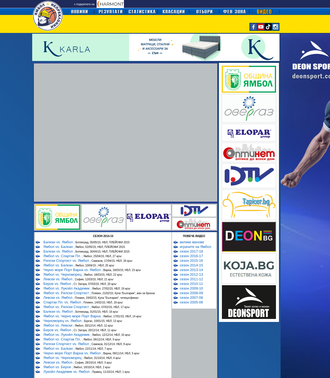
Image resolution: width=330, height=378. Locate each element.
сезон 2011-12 (191, 279)
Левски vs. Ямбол (58, 279)
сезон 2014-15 (191, 265)
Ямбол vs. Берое (57, 367)
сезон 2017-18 (191, 251)
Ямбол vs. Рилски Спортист (66, 293)
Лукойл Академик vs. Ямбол (67, 372)
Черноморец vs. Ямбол (62, 321)
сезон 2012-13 (191, 274)
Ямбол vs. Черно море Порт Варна (72, 316)
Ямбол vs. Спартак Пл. (62, 256)
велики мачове (192, 242)
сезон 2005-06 (191, 302)
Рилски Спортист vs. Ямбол (66, 261)
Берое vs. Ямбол (57, 284)
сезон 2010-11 (191, 284)
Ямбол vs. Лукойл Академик (67, 288)
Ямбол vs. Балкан (58, 247)
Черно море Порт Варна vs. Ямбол (72, 270)
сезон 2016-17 (191, 256)
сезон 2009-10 (191, 288)
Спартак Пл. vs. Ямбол (62, 302)
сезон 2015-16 (191, 261)
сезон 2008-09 (191, 293)
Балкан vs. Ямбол (58, 242)
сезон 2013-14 (191, 270)
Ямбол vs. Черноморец (62, 274)
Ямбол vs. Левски (58, 325)
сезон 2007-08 (191, 298)
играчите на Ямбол (195, 247)
